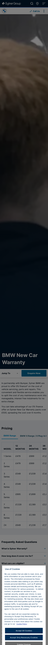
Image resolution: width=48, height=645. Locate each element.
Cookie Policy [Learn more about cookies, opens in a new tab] (21, 631)
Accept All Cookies (24, 638)
